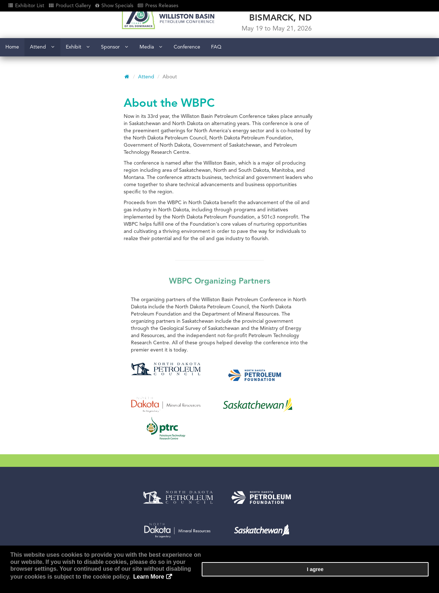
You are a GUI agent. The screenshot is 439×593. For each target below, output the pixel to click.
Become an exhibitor (181, 494)
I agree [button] (407, 579)
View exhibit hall (176, 510)
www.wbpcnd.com (56, 524)
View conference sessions (186, 502)
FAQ (216, 72)
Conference (187, 72)
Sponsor (114, 72)
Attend (42, 72)
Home (12, 72)
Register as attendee (181, 485)
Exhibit (78, 72)
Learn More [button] (330, 582)
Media (151, 72)
